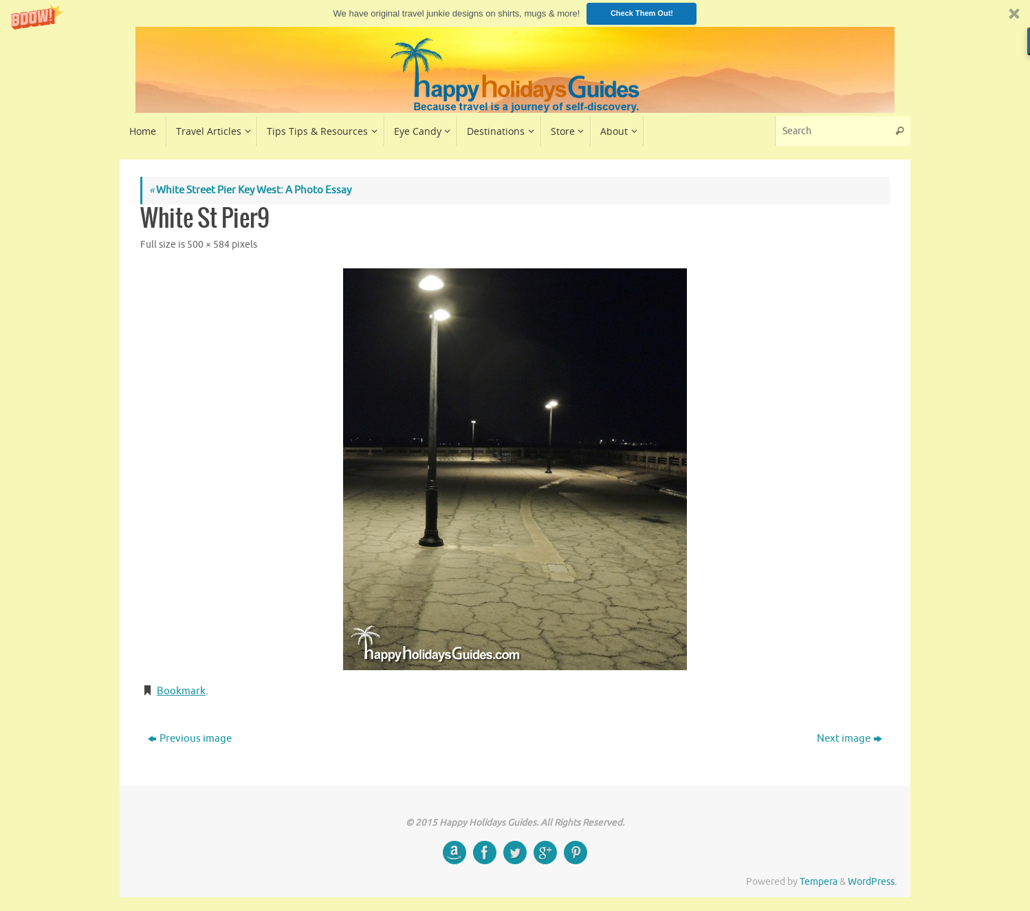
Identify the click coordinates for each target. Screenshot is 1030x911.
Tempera (818, 882)
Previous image (190, 738)
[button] (515, 13)
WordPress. (872, 882)
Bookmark (181, 691)
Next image (849, 738)
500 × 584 (208, 244)
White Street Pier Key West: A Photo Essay (250, 190)
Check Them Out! (642, 13)
